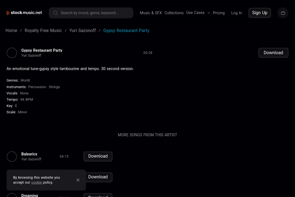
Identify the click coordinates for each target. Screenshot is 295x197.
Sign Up (259, 12)
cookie (36, 182)
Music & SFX (151, 13)
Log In (236, 13)
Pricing (219, 13)
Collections (174, 13)
